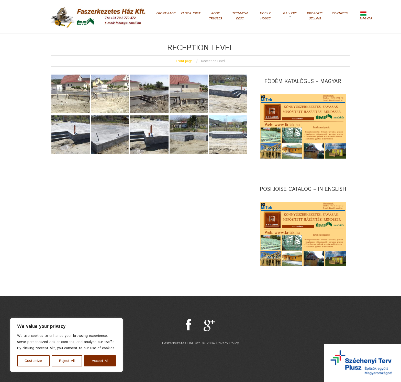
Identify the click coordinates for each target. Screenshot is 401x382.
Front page (165, 13)
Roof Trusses (215, 16)
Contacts (340, 13)
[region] (66, 345)
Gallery (288, 15)
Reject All (67, 360)
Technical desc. (240, 16)
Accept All (100, 360)
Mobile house (265, 16)
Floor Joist (190, 13)
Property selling (315, 16)
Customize (33, 360)
